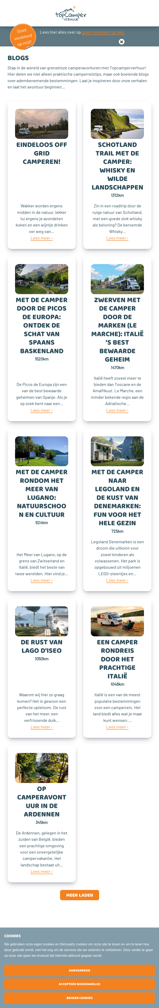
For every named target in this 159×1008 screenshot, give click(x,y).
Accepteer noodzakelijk (79, 984)
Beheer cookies (80, 998)
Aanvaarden (79, 970)
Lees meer (40, 237)
